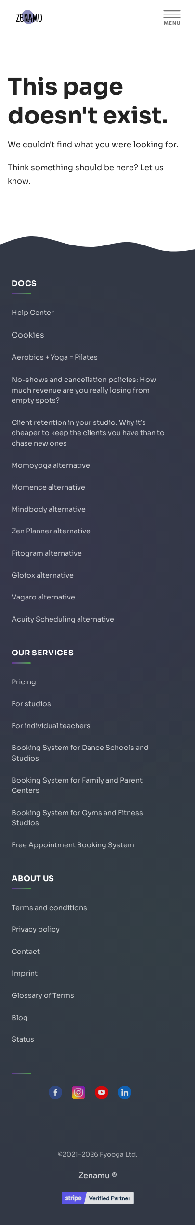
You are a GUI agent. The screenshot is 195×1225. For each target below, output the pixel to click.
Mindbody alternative (49, 509)
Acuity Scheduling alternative (63, 619)
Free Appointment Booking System (73, 845)
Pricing (24, 682)
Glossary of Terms (43, 995)
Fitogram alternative (47, 553)
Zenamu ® (97, 1176)
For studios (31, 703)
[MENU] (172, 17)
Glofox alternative (43, 575)
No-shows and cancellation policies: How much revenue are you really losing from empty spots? (84, 390)
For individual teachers (51, 725)
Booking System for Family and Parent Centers (77, 785)
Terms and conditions (49, 907)
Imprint (25, 973)
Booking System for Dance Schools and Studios (80, 752)
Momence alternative (48, 487)
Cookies (28, 335)
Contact (26, 951)
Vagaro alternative (43, 597)
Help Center (33, 312)
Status (23, 1039)
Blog (20, 1017)
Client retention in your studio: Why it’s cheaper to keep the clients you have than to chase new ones (88, 433)
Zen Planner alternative (51, 531)
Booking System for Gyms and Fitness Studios (77, 818)
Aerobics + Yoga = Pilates (55, 357)
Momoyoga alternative (51, 465)
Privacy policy (36, 929)
